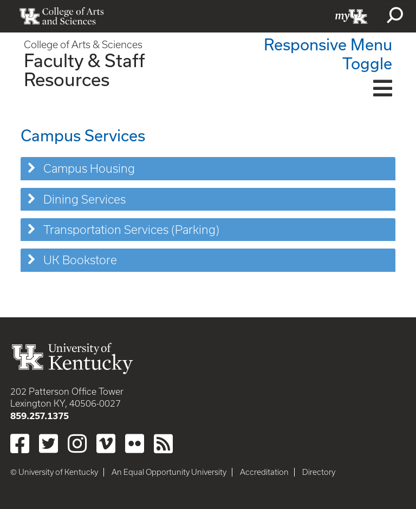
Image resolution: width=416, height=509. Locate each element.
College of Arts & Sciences (83, 44)
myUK (351, 16)
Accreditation (264, 472)
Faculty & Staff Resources (84, 69)
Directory (318, 472)
